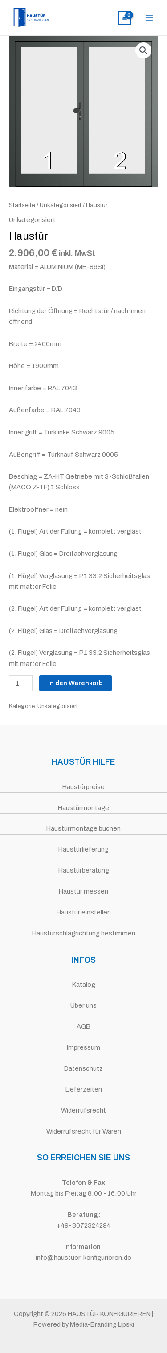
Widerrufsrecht (83, 1110)
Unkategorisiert (60, 205)
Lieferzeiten (83, 1089)
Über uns (83, 1005)
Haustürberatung (83, 870)
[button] (143, 50)
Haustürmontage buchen (83, 828)
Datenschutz (83, 1068)
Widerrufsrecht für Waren (83, 1131)
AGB (83, 1026)
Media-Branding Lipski (102, 1324)
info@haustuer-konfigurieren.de (83, 1257)
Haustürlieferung (83, 849)
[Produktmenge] (21, 683)
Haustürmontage (83, 807)
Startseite (22, 205)
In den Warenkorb (75, 683)
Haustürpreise (83, 786)
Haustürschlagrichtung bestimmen (83, 933)
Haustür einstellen (84, 912)
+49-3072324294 (84, 1225)
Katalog (83, 984)
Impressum (83, 1047)
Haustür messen (83, 891)
